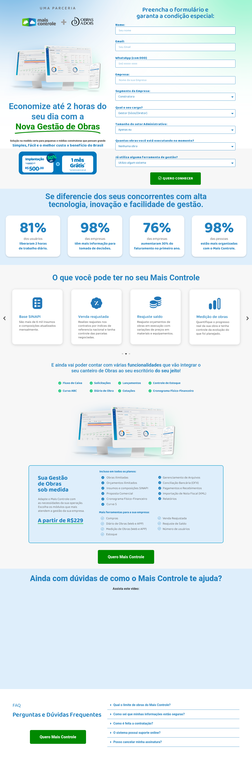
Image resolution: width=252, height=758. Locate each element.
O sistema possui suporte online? (136, 733)
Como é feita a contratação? (133, 723)
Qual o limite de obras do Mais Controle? (142, 705)
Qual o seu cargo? (129, 107)
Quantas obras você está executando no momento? (154, 140)
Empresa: (122, 74)
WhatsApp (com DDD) (131, 58)
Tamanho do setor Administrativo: (141, 124)
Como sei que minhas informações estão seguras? (149, 714)
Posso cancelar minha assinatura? (137, 742)
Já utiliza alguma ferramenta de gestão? (146, 157)
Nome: (120, 25)
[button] (4, 318)
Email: (119, 41)
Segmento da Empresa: (132, 91)
